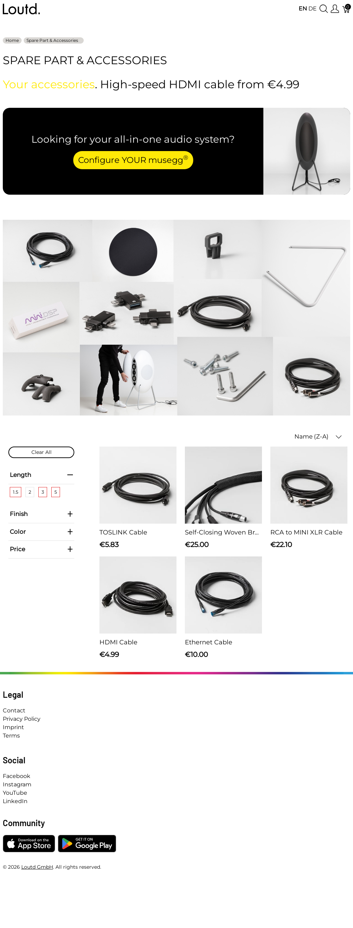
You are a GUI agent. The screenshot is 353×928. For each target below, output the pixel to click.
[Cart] (346, 9)
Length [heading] (41, 474)
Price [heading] (41, 549)
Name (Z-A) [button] (318, 436)
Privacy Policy (21, 719)
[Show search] (324, 9)
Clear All (41, 452)
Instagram (17, 784)
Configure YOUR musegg (133, 159)
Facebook (16, 776)
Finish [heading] (41, 513)
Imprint (13, 727)
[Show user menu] (335, 9)
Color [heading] (41, 531)
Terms (11, 735)
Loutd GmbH (37, 867)
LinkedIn (15, 801)
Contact (14, 710)
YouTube (15, 792)
